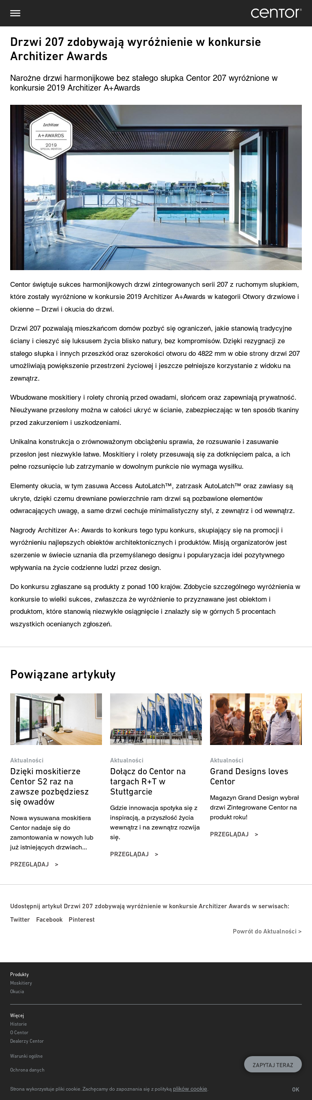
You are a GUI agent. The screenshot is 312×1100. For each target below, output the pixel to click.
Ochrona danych (27, 1070)
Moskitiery (21, 983)
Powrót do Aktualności (265, 931)
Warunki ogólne (26, 1056)
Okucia (17, 991)
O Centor (19, 1032)
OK (295, 1089)
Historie (18, 1024)
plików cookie (190, 1088)
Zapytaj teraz (273, 1065)
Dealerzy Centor (27, 1041)
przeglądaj (29, 864)
